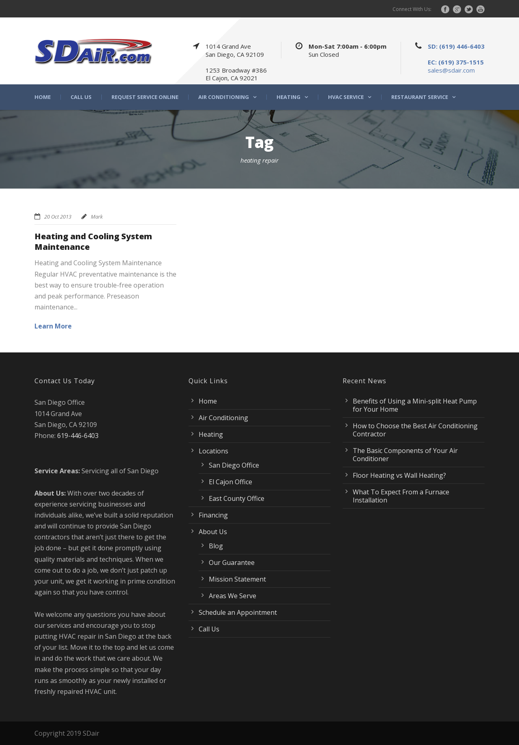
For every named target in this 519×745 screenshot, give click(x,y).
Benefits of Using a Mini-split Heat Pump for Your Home (415, 405)
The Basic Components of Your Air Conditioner (405, 454)
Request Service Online (145, 97)
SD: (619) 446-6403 (456, 46)
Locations (213, 451)
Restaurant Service (419, 97)
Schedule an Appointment (238, 612)
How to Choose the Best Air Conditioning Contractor (415, 429)
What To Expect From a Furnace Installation (401, 496)
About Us (213, 531)
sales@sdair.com (451, 70)
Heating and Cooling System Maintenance (93, 241)
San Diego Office (234, 465)
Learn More (53, 326)
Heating (288, 97)
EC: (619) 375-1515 (456, 62)
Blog (216, 545)
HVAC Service (346, 97)
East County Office (236, 498)
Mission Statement (237, 579)
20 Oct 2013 (57, 216)
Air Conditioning (223, 97)
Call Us (81, 97)
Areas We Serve (232, 595)
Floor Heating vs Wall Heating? (399, 475)
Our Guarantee (232, 562)
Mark (97, 216)
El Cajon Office (230, 481)
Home (42, 97)
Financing (213, 515)
